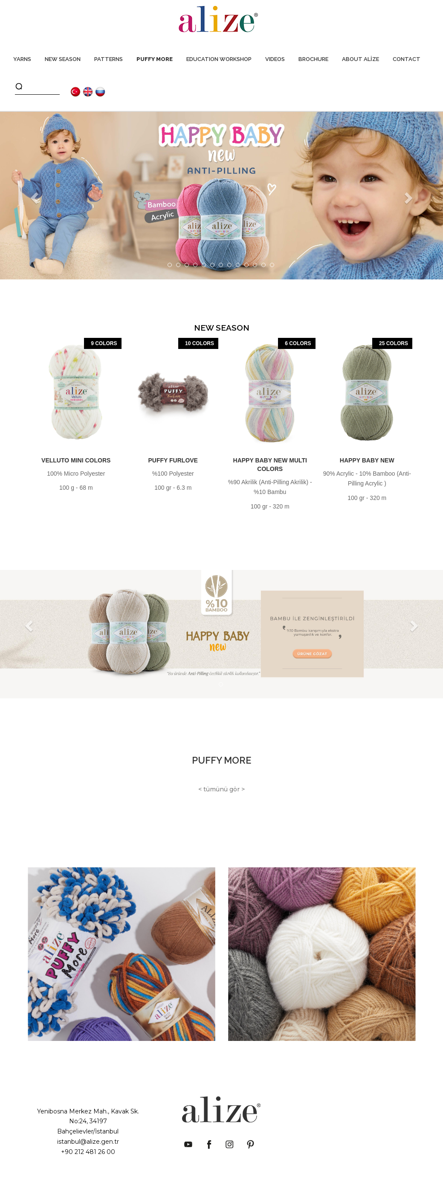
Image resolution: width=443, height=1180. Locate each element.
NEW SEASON (63, 59)
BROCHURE (313, 59)
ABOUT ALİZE (360, 59)
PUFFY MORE (154, 59)
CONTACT (406, 59)
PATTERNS (108, 59)
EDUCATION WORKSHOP (219, 59)
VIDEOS (275, 59)
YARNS (22, 59)
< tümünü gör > (221, 789)
